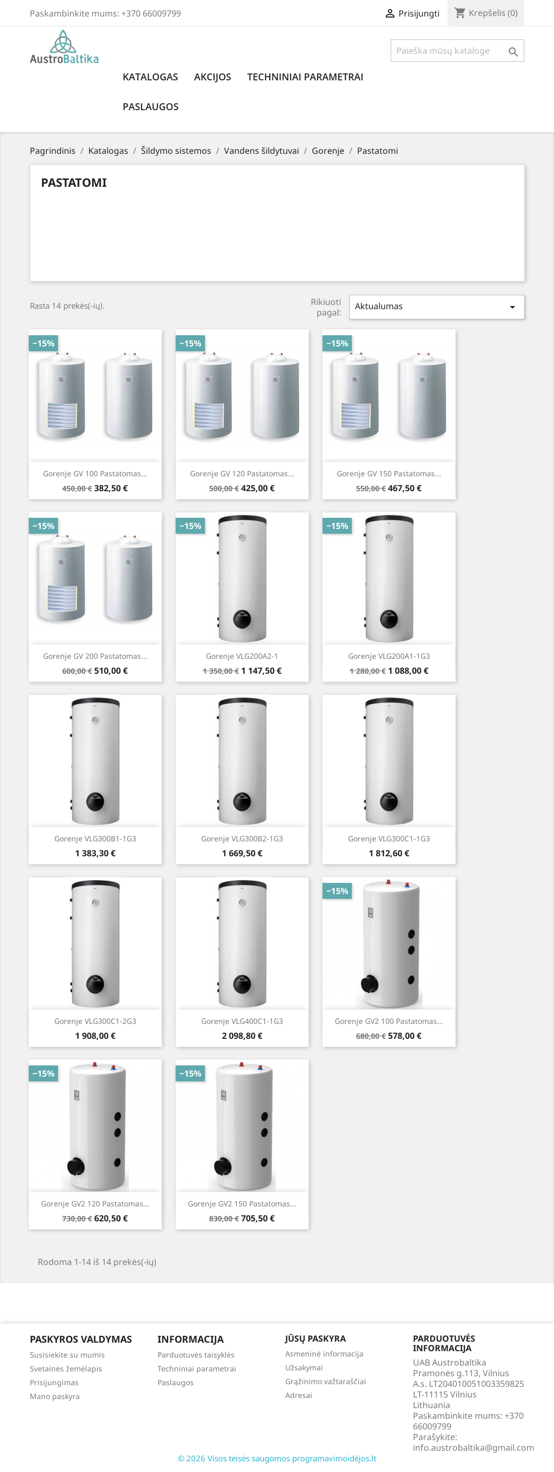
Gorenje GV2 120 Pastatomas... (95, 1203)
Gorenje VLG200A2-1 (242, 656)
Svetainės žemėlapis (66, 1368)
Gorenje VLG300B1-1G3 (95, 838)
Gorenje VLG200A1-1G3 (389, 656)
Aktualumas (437, 306)
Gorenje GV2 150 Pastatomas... (242, 1203)
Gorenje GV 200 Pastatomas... (95, 656)
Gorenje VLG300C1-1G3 (389, 838)
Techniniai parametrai (305, 76)
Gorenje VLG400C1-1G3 (242, 1021)
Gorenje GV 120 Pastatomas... (242, 473)
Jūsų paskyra (315, 1338)
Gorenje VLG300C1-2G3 (95, 1021)
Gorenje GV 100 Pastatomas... (95, 473)
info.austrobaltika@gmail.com (473, 1447)
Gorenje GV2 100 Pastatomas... (389, 1021)
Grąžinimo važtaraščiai (325, 1381)
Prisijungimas (54, 1382)
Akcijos (212, 76)
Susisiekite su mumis (67, 1355)
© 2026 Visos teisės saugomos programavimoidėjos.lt (277, 1458)
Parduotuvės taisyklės (196, 1355)
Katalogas (150, 76)
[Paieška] (457, 50)
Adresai (298, 1395)
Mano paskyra (55, 1396)
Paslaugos (151, 106)
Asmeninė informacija (324, 1354)
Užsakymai (304, 1367)
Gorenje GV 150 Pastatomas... (389, 473)
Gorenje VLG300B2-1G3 (242, 838)
